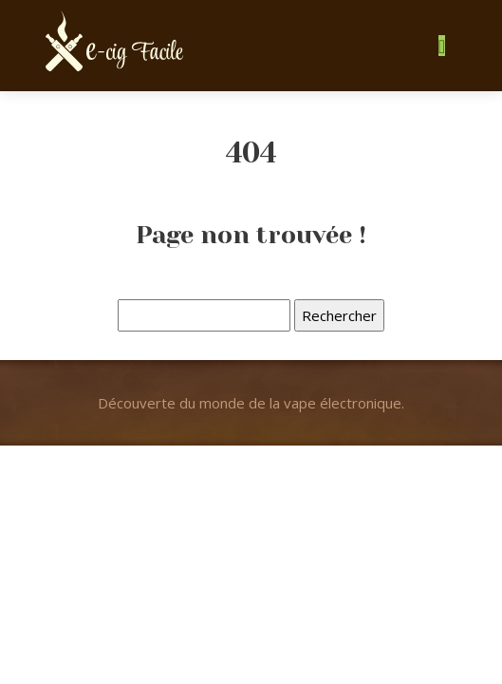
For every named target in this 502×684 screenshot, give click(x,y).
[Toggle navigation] (441, 46)
